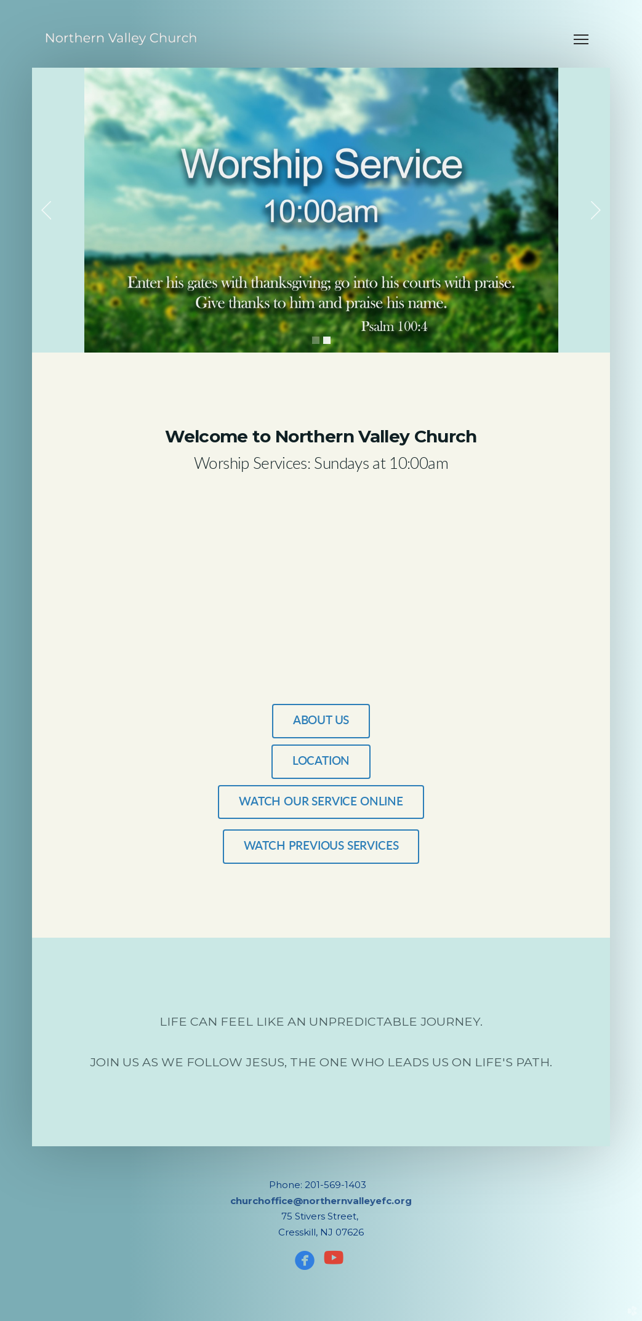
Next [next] (596, 210)
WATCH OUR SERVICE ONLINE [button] (321, 802)
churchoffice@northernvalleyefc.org (321, 1201)
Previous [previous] (46, 210)
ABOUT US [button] (321, 721)
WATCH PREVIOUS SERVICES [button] (321, 846)
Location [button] (321, 761)
